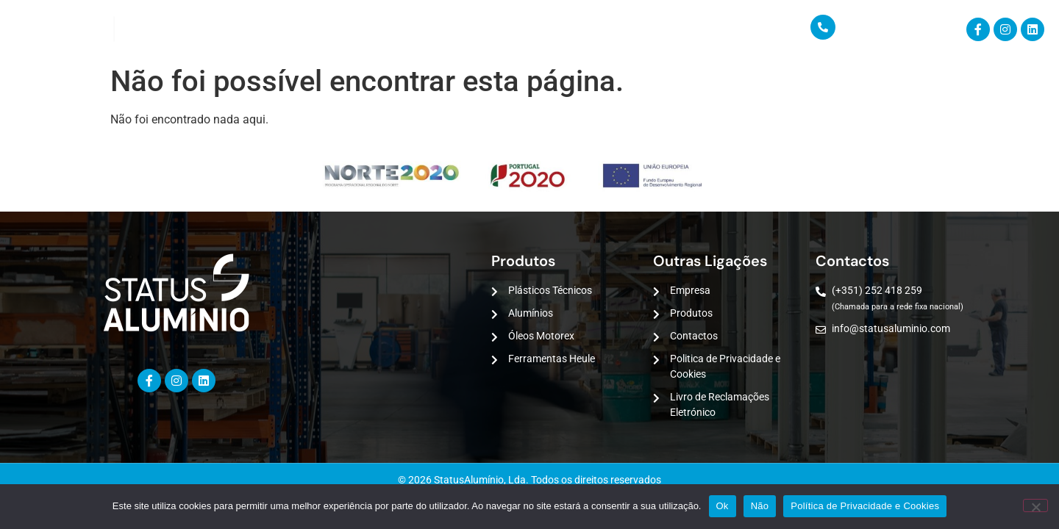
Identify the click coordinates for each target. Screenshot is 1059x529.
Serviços (347, 29)
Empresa (164, 29)
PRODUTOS (251, 29)
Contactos (439, 29)
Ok (722, 505)
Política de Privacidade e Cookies (865, 505)
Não (760, 505)
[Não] (1035, 505)
